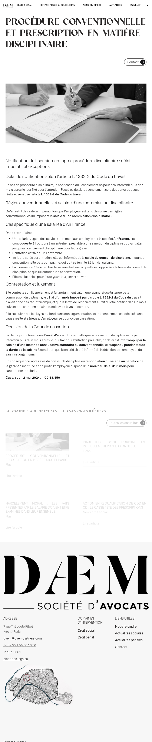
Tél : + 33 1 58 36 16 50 (19, 645)
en (147, 6)
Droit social (86, 630)
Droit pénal (86, 637)
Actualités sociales (129, 633)
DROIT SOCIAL (24, 5)
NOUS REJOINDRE (92, 5)
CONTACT (135, 5)
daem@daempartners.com (22, 638)
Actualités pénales (129, 640)
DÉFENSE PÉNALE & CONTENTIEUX (57, 5)
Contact (121, 647)
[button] (115, 5)
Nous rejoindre (126, 626)
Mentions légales (15, 659)
